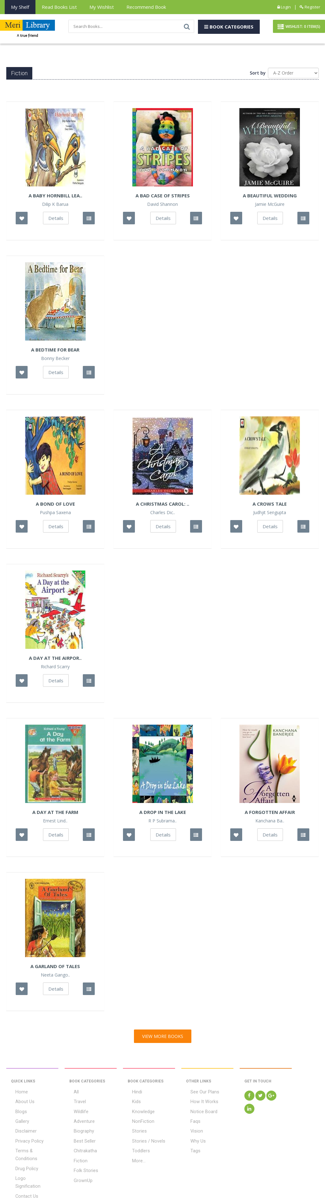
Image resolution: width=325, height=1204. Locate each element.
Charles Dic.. (162, 514)
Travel (75, 1102)
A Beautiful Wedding (270, 197)
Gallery (17, 1119)
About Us (20, 1102)
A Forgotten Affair (270, 813)
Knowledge (139, 1110)
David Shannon (162, 206)
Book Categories (228, 27)
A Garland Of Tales (55, 968)
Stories (135, 1128)
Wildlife (76, 1110)
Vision (192, 1128)
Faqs (190, 1119)
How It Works (198, 1102)
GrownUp (78, 1172)
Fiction (75, 1154)
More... (134, 1154)
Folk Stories (80, 1163)
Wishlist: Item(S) (299, 27)
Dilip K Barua (55, 206)
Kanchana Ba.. (269, 822)
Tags (191, 1146)
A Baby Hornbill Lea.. (55, 197)
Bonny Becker (55, 360)
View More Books (162, 1038)
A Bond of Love (55, 505)
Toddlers (136, 1146)
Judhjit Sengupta (269, 514)
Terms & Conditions (30, 1146)
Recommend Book (146, 7)
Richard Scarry (55, 668)
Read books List (59, 7)
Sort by (258, 74)
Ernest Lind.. (55, 822)
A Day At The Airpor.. (55, 659)
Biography (79, 1128)
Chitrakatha (81, 1146)
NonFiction (138, 1119)
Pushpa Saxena (55, 514)
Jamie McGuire (270, 206)
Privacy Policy (24, 1137)
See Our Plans (200, 1093)
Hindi (132, 1093)
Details (55, 219)
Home (17, 1093)
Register (310, 7)
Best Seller (80, 1137)
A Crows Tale (270, 505)
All (71, 1093)
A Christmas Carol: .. (162, 505)
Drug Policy (22, 1154)
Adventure (79, 1119)
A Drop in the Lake (162, 813)
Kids (132, 1102)
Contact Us (22, 1172)
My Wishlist (101, 7)
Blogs (16, 1110)
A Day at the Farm (55, 813)
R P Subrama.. (162, 822)
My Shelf (20, 7)
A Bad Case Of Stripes (163, 197)
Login (284, 7)
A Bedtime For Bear (55, 351)
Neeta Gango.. (55, 976)
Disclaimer (21, 1128)
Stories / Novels (143, 1137)
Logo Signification (28, 1163)
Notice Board (198, 1110)
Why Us (193, 1137)
